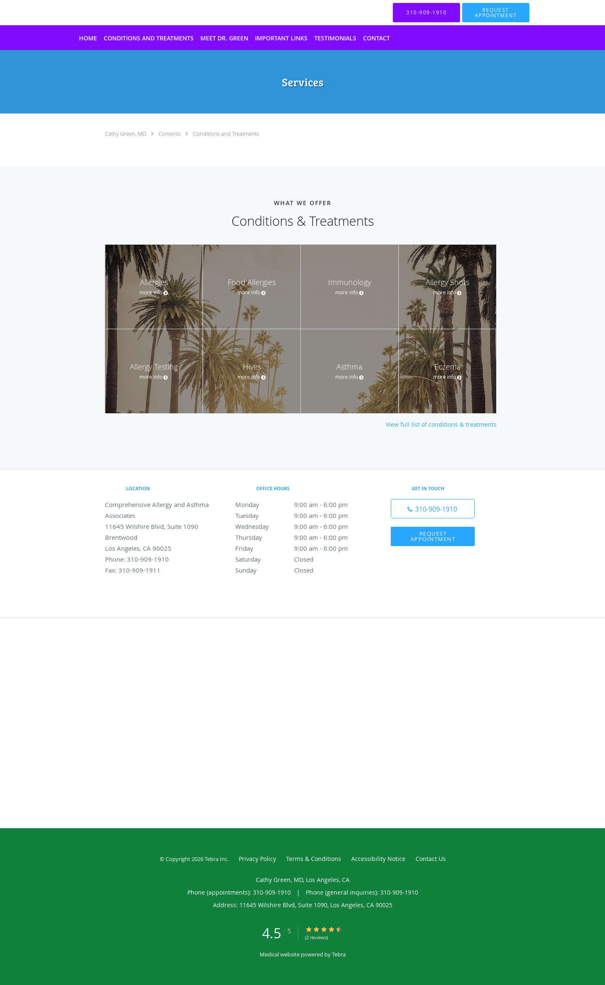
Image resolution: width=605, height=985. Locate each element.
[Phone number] (433, 508)
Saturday (300, 559)
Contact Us (431, 859)
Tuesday (300, 515)
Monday (300, 504)
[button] (495, 12)
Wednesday (300, 526)
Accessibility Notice (378, 859)
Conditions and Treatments (226, 133)
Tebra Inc (216, 859)
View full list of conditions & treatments (441, 425)
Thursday (300, 537)
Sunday (300, 570)
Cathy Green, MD (126, 133)
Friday (300, 548)
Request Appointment (433, 536)
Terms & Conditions (313, 859)
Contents (170, 133)
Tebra (339, 954)
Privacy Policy (257, 859)
